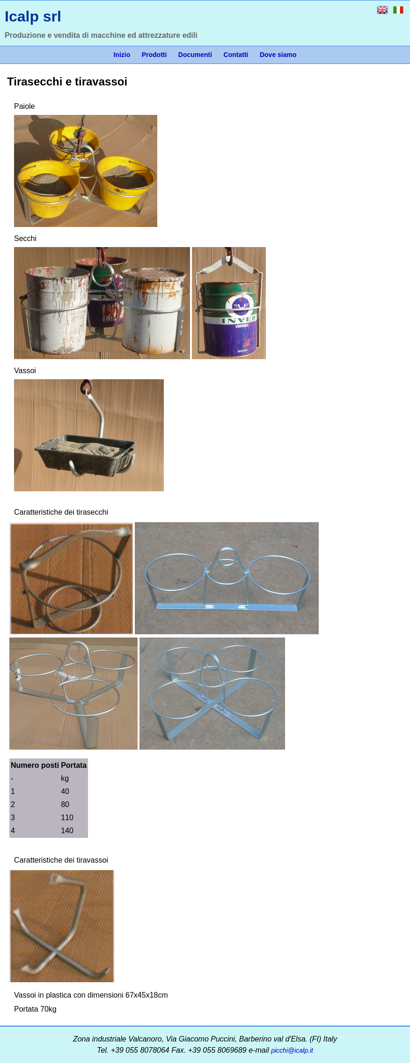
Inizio (121, 54)
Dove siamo (278, 54)
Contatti (236, 54)
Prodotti (154, 54)
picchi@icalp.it (292, 1050)
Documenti (195, 54)
